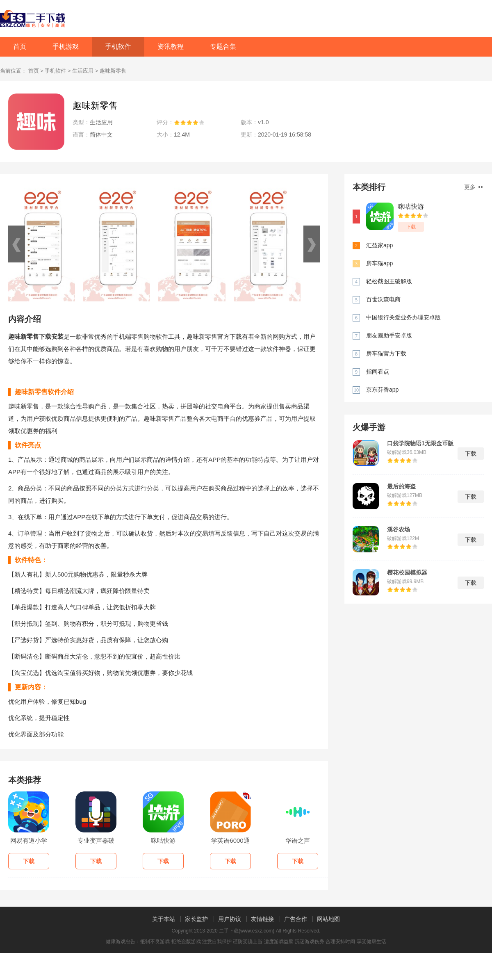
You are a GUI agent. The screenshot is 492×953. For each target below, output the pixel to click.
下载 (411, 227)
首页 (19, 46)
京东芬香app (382, 389)
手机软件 (118, 46)
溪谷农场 (398, 529)
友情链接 (262, 919)
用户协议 (229, 919)
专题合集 (223, 46)
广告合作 (295, 919)
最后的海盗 (401, 486)
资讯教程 (170, 46)
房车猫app (379, 263)
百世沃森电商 (383, 299)
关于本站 (163, 919)
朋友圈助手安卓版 (389, 335)
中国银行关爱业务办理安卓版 (403, 317)
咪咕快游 (411, 206)
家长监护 (196, 919)
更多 (473, 187)
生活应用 (82, 71)
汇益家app (379, 245)
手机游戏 (65, 46)
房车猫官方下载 (386, 353)
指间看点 (377, 371)
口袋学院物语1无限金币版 (420, 443)
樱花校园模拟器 (407, 572)
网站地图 (328, 919)
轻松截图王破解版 (389, 281)
